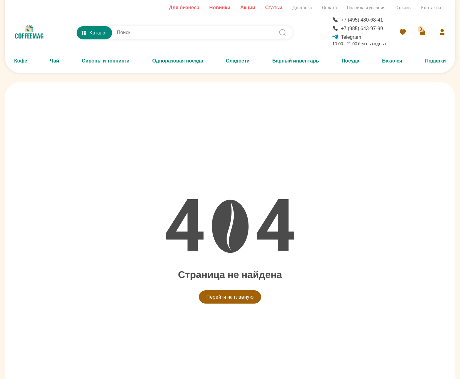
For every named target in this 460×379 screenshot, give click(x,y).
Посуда (351, 61)
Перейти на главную (230, 297)
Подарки (435, 61)
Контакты (431, 7)
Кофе (20, 61)
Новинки (220, 7)
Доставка (302, 7)
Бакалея (392, 61)
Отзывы (403, 7)
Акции (247, 7)
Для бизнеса (184, 7)
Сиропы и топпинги (106, 61)
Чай (54, 61)
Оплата (329, 7)
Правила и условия (366, 7)
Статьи (273, 7)
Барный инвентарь (295, 61)
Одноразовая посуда (177, 61)
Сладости (238, 61)
